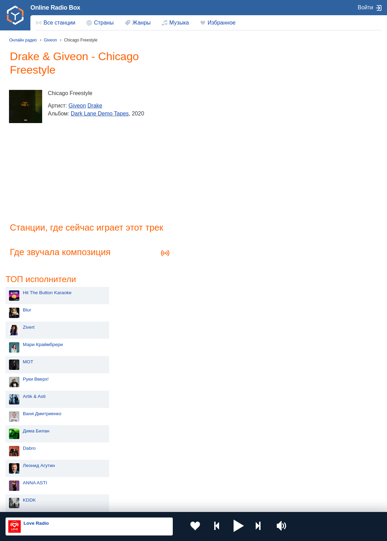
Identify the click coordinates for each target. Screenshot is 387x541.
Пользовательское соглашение (91, 503)
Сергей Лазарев (213, 293)
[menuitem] (55, 22)
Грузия (99, 484)
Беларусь (28, 484)
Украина (101, 450)
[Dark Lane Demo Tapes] (27, 106)
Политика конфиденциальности (158, 503)
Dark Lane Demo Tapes (102, 113)
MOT (201, 138)
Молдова (176, 450)
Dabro (202, 224)
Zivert (201, 103)
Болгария (251, 461)
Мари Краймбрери (216, 120)
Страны (104, 23)
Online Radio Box (55, 7)
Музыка (179, 23)
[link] (15, 15)
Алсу (201, 311)
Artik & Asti (207, 172)
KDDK (202, 276)
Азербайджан (181, 484)
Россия (25, 450)
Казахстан (252, 450)
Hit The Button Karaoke (220, 69)
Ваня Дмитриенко (215, 190)
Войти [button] (365, 7)
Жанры (141, 23)
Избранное (222, 23)
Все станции (59, 23)
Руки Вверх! (208, 155)
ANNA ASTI (208, 259)
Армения (176, 461)
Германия (251, 484)
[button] (230, 526)
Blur (200, 86)
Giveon (79, 106)
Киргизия (27, 461)
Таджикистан (106, 461)
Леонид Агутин (212, 241)
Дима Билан (209, 207)
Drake (96, 106)
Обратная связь (211, 503)
